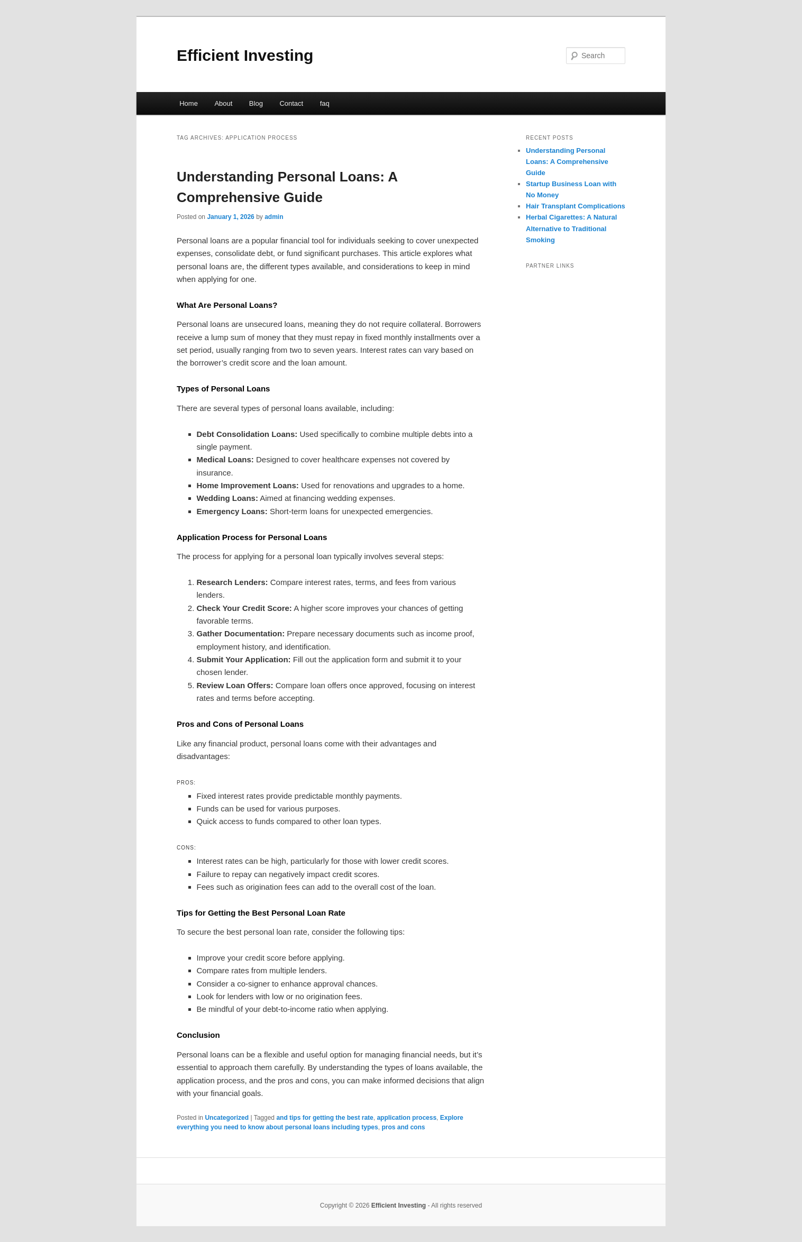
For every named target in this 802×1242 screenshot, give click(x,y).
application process (406, 1117)
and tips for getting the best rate (324, 1117)
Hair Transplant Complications (575, 206)
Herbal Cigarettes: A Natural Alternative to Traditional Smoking (571, 228)
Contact (291, 103)
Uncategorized (227, 1117)
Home (188, 103)
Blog (256, 103)
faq (325, 103)
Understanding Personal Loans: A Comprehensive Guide (567, 162)
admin (274, 217)
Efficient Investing (245, 55)
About (223, 103)
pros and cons (403, 1127)
